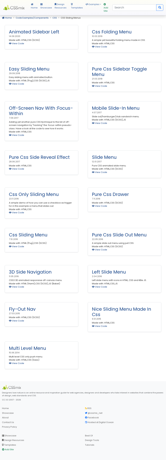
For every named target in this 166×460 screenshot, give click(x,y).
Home (34, 6)
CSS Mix (14, 8)
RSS (88, 408)
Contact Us (8, 422)
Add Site (106, 7)
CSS (54, 17)
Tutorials (89, 445)
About (5, 417)
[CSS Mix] (12, 387)
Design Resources (60, 6)
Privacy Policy (9, 426)
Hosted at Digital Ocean (99, 422)
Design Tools (92, 440)
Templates (77, 6)
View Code (16, 43)
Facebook (92, 417)
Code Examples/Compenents (32, 17)
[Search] (134, 7)
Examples (92, 4)
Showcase (46, 6)
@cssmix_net (93, 413)
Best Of (89, 435)
